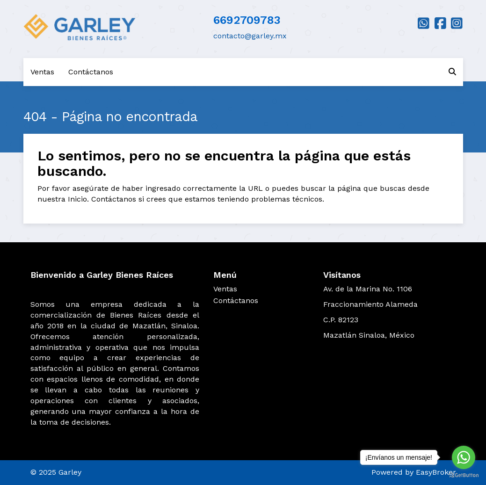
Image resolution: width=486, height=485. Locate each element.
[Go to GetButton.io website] (464, 475)
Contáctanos (90, 71)
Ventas (42, 71)
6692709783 (247, 20)
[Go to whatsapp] (463, 457)
